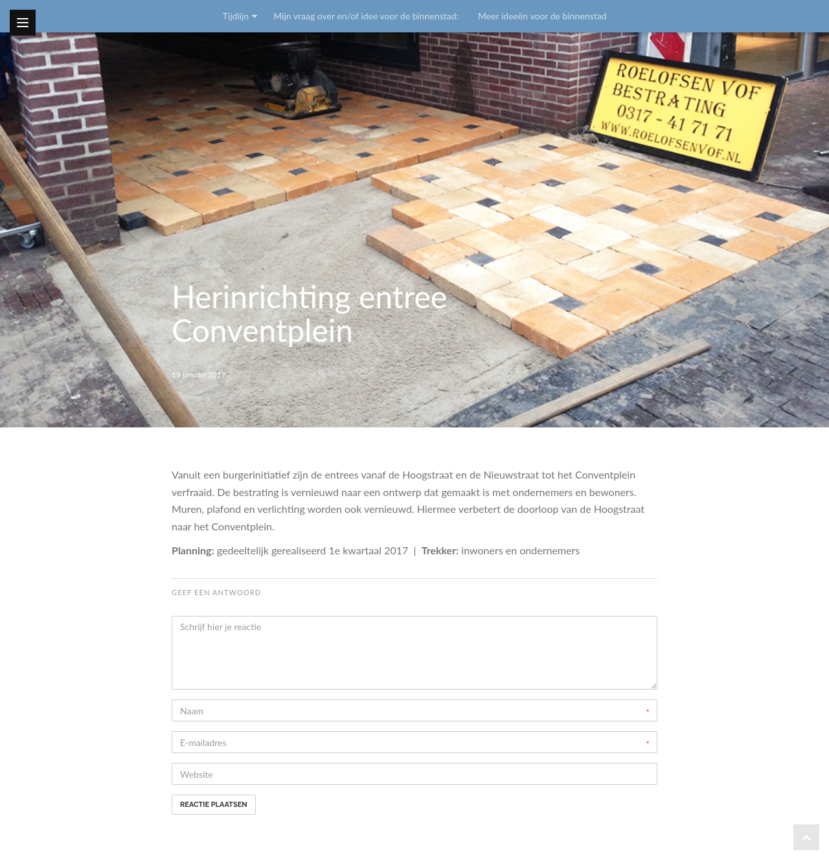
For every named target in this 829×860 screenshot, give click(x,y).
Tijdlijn (236, 15)
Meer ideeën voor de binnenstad (542, 15)
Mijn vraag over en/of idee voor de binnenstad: (366, 15)
